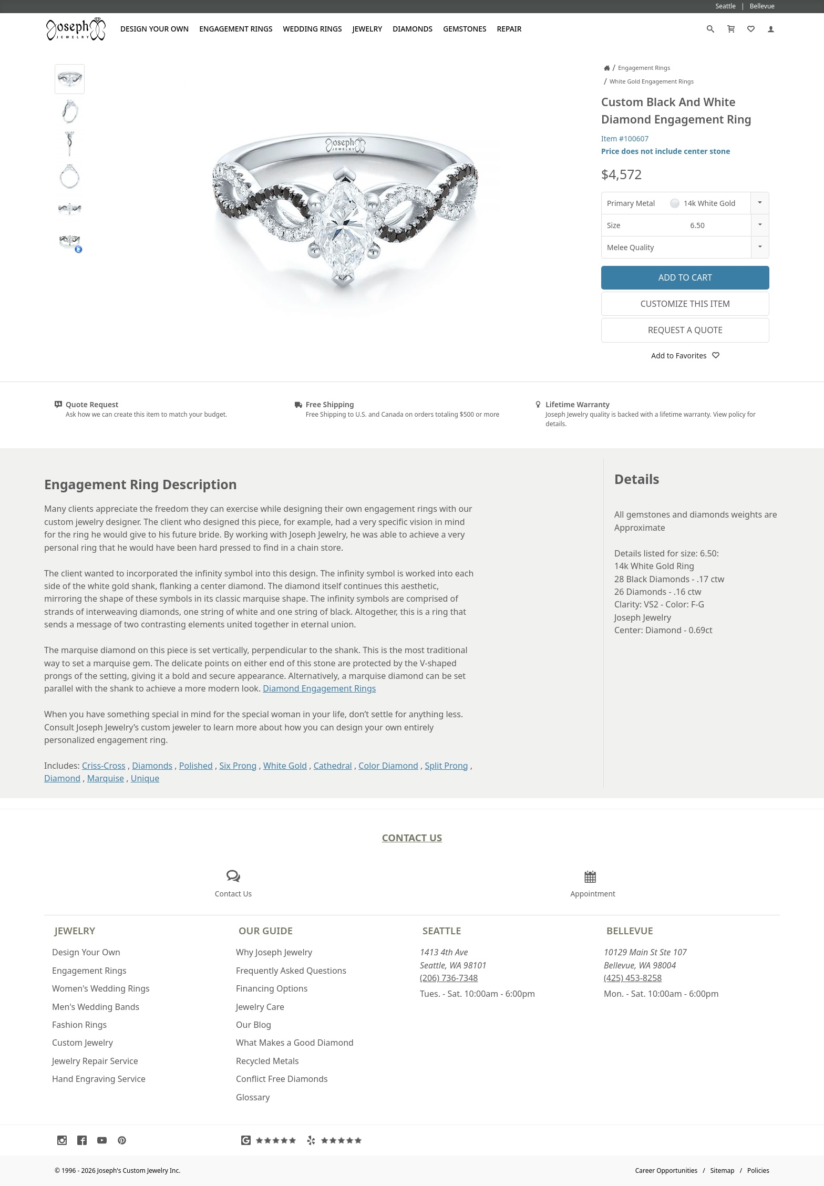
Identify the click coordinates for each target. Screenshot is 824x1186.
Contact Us (412, 837)
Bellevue (629, 930)
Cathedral (333, 765)
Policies (758, 1170)
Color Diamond (388, 765)
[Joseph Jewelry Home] (607, 68)
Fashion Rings (79, 1024)
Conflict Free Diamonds (282, 1079)
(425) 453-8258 (633, 978)
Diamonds (412, 29)
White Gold (285, 765)
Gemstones (464, 29)
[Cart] (731, 29)
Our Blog (253, 1024)
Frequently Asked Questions (291, 970)
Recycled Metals (267, 1061)
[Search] (710, 29)
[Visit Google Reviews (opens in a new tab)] (271, 1140)
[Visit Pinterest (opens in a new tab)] (124, 1140)
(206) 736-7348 (449, 978)
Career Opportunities (666, 1170)
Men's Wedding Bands (95, 1007)
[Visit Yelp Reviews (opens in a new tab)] (336, 1140)
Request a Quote (685, 330)
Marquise (105, 778)
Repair (509, 29)
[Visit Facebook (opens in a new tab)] (84, 1140)
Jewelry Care (260, 1007)
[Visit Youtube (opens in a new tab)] (104, 1140)
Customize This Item (685, 304)
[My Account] (771, 29)
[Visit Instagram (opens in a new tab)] (64, 1140)
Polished (196, 765)
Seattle (442, 930)
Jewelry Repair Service (95, 1061)
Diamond (62, 778)
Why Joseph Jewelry (274, 952)
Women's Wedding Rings (101, 988)
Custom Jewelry (82, 1042)
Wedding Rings (312, 29)
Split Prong (446, 765)
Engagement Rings (235, 29)
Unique (145, 778)
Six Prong (237, 765)
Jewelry (368, 29)
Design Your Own (154, 29)
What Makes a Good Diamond (295, 1042)
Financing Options (271, 988)
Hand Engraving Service (99, 1079)
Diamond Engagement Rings (319, 688)
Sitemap (722, 1170)
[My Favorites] (751, 29)
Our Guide (266, 930)
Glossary (253, 1097)
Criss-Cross (104, 765)
